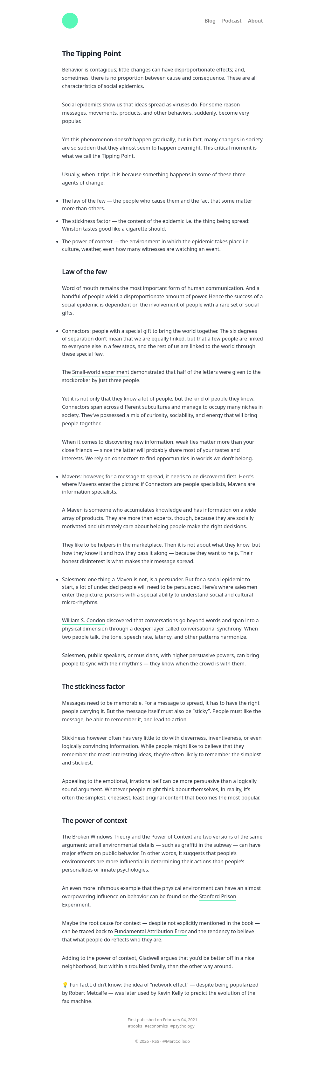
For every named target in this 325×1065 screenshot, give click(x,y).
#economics (156, 1026)
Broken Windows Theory (101, 836)
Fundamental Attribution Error (150, 931)
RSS (155, 1041)
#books (135, 1026)
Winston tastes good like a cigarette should (113, 228)
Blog (210, 20)
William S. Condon (83, 620)
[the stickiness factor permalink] (129, 687)
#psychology (182, 1026)
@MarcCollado (176, 1041)
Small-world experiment (100, 371)
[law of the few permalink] (111, 272)
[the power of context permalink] (131, 821)
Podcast (232, 20)
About (255, 20)
